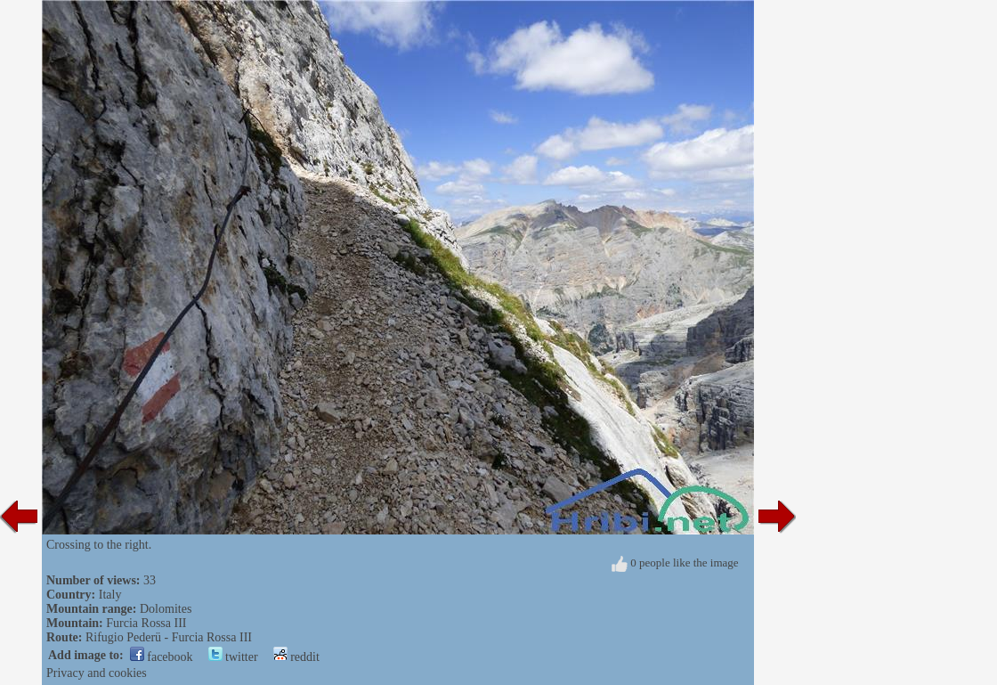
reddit (296, 657)
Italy (110, 594)
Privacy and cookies (96, 673)
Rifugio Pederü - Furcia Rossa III (168, 637)
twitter (233, 657)
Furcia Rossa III (146, 623)
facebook (161, 657)
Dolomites (165, 609)
